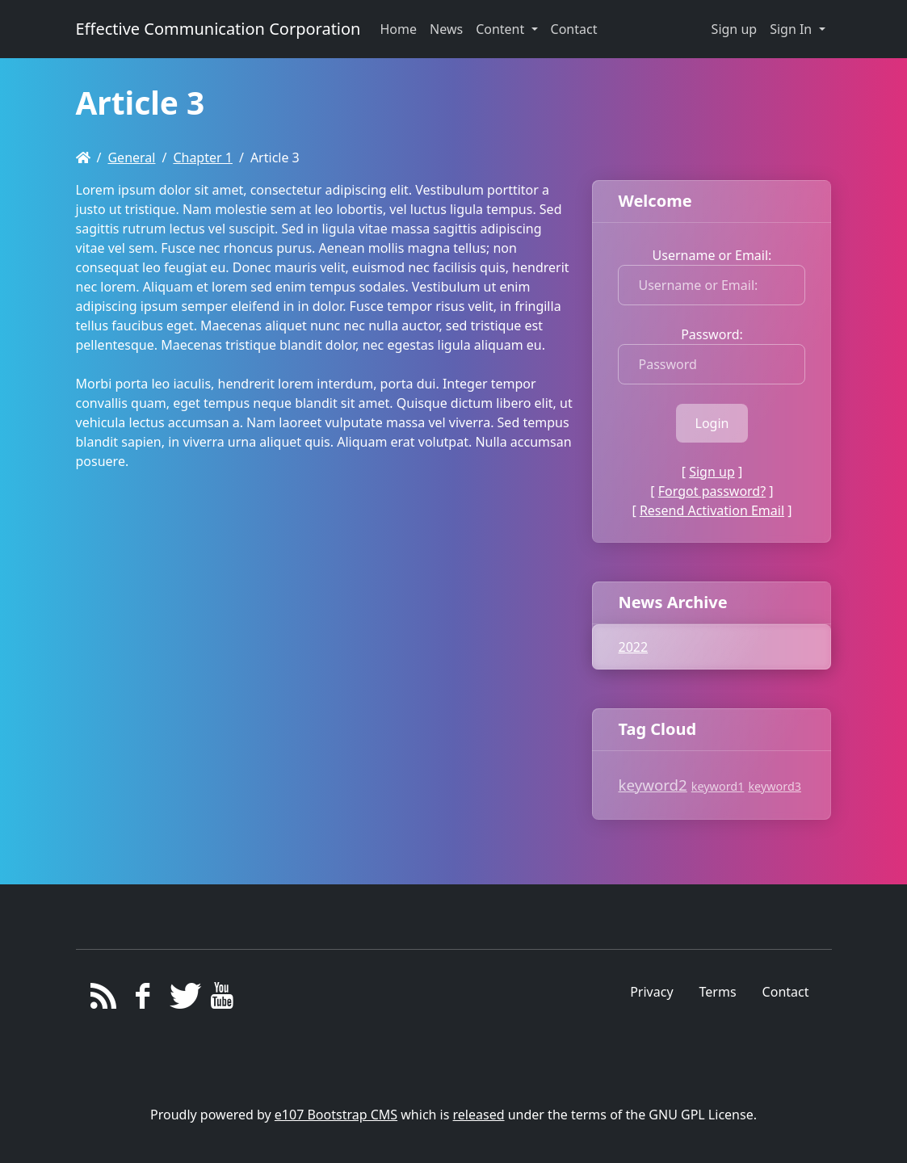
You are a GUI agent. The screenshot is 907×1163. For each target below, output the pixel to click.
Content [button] (501, 29)
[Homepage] (83, 157)
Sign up (735, 29)
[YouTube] (222, 1000)
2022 (633, 647)
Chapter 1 (203, 157)
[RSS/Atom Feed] (104, 1000)
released (479, 1114)
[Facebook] (142, 1000)
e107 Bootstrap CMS (336, 1114)
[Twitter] (182, 1000)
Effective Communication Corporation (218, 29)
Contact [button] (574, 29)
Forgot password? (712, 491)
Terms (718, 992)
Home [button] (398, 29)
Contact (785, 992)
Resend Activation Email (712, 510)
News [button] (446, 29)
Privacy (651, 992)
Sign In (792, 29)
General (131, 157)
